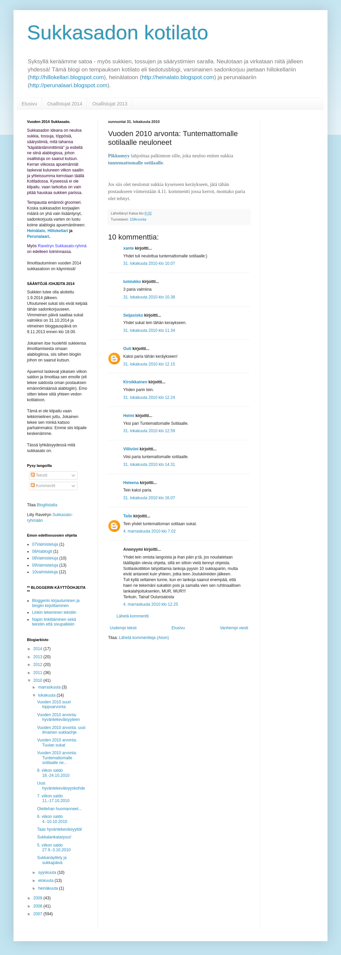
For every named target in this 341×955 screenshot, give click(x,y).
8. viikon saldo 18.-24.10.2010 (53, 772)
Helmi (128, 415)
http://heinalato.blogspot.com (178, 77)
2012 (38, 664)
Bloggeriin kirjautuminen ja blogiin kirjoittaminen (56, 603)
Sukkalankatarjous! (54, 837)
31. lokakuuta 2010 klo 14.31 (149, 464)
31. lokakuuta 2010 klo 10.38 (149, 297)
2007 (38, 914)
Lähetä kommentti (132, 616)
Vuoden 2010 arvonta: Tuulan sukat (57, 742)
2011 (38, 672)
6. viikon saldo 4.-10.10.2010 (52, 819)
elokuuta (46, 880)
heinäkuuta (48, 888)
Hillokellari (58, 230)
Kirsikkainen (135, 382)
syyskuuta (47, 872)
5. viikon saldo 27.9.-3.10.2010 (54, 847)
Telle (127, 516)
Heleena (131, 482)
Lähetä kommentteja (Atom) (144, 637)
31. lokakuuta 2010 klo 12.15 (149, 364)
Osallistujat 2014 (64, 103)
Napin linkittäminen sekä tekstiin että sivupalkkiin (54, 622)
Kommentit (43, 485)
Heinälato (36, 230)
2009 (38, 898)
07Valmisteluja (45, 544)
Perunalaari (38, 236)
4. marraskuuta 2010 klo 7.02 (149, 531)
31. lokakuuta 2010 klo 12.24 (149, 397)
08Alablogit (42, 551)
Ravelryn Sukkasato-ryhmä (62, 246)
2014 (38, 648)
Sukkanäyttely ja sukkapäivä (52, 860)
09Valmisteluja (45, 565)
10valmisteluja (45, 572)
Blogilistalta (47, 505)
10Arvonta (138, 219)
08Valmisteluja (45, 558)
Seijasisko (133, 315)
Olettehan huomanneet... (59, 808)
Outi (127, 348)
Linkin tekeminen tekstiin (54, 612)
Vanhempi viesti (234, 628)
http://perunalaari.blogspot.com (68, 85)
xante (128, 248)
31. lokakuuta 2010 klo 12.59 (149, 430)
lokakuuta (47, 695)
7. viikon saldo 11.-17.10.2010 (53, 798)
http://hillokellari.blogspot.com (67, 77)
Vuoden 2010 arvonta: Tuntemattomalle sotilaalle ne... (57, 758)
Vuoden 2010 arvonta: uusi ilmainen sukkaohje (61, 730)
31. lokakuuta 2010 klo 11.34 (149, 330)
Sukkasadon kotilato (117, 32)
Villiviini (130, 449)
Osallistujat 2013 (109, 103)
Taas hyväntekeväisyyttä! (59, 829)
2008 (38, 906)
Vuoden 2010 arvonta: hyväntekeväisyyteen (58, 717)
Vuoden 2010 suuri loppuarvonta (54, 704)
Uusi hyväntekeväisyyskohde (61, 785)
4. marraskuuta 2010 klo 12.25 (150, 604)
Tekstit (39, 475)
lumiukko (132, 281)
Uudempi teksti (123, 628)
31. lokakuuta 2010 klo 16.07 (149, 498)
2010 (38, 680)
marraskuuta (50, 687)
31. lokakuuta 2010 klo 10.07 (149, 263)
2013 (38, 657)
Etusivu (29, 103)
